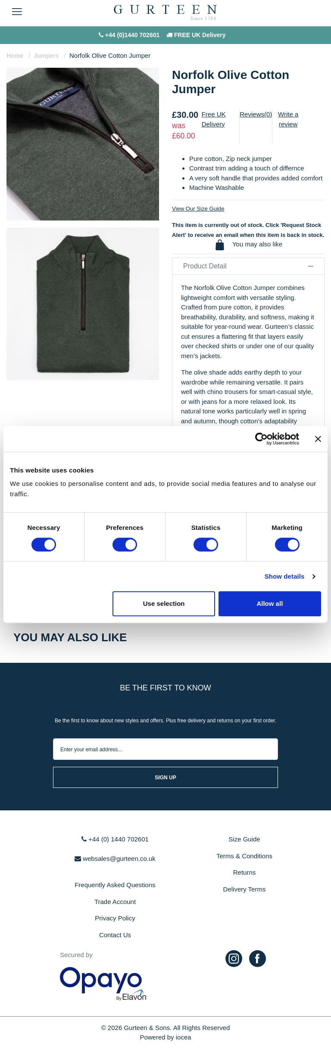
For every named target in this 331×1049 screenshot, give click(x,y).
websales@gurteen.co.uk (115, 858)
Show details (285, 576)
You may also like (248, 244)
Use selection (164, 603)
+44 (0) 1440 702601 (115, 839)
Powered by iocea (165, 1037)
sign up (165, 778)
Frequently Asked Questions (115, 884)
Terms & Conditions (244, 856)
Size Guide (244, 839)
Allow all (269, 603)
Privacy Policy (115, 918)
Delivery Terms (244, 889)
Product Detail (248, 266)
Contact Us (115, 935)
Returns (244, 872)
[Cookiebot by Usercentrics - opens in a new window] (261, 438)
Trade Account (115, 901)
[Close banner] (318, 439)
